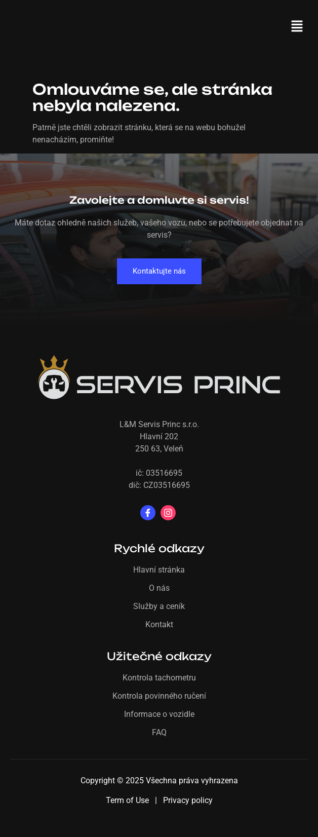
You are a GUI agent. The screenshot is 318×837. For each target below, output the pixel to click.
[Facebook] (147, 512)
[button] (297, 27)
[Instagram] (168, 512)
